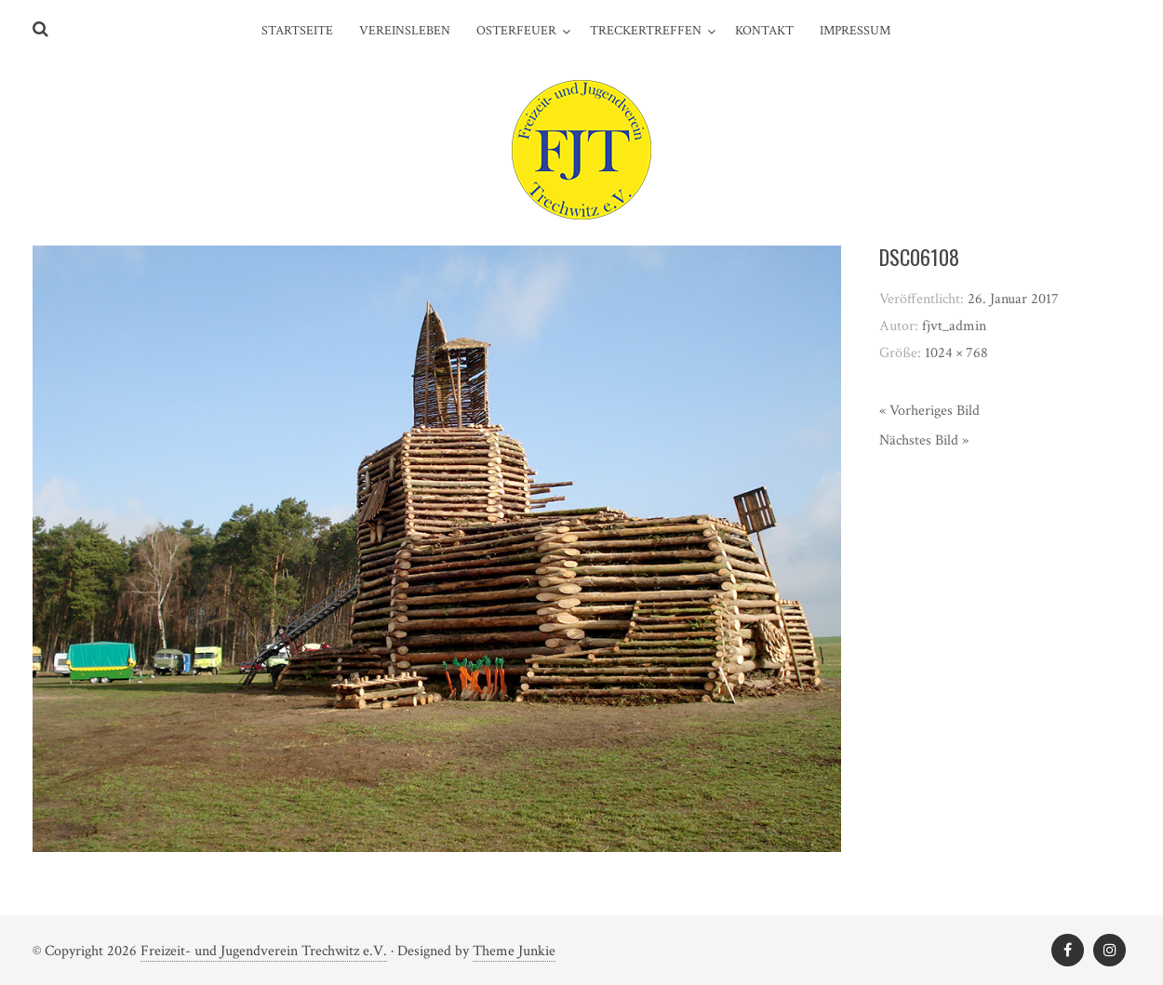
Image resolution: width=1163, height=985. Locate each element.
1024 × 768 (956, 353)
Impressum (855, 30)
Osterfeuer (516, 30)
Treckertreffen (646, 30)
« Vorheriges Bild (929, 410)
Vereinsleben (404, 30)
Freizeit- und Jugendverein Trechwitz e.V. (263, 951)
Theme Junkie (514, 951)
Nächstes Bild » (924, 440)
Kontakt (764, 30)
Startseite (297, 30)
